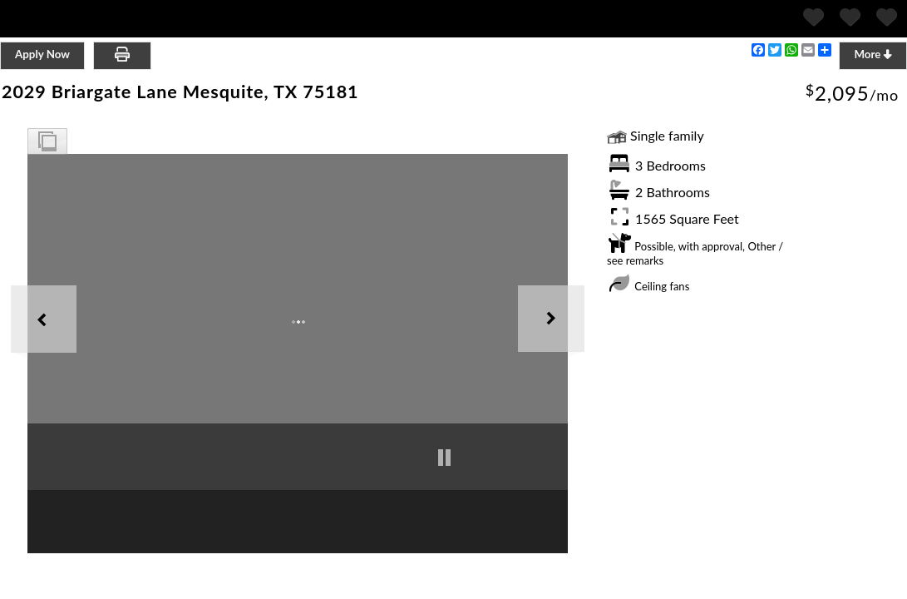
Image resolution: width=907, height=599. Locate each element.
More (872, 54)
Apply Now (42, 54)
